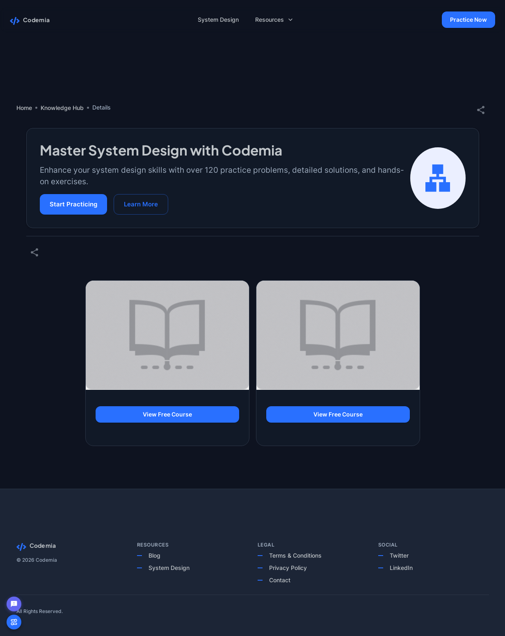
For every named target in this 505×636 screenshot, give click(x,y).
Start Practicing (73, 204)
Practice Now (468, 19)
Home (24, 107)
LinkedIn (401, 567)
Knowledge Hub (62, 107)
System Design (169, 567)
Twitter (399, 555)
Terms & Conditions (295, 555)
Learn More (141, 204)
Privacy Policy (288, 567)
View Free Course (167, 414)
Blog (154, 555)
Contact (279, 580)
